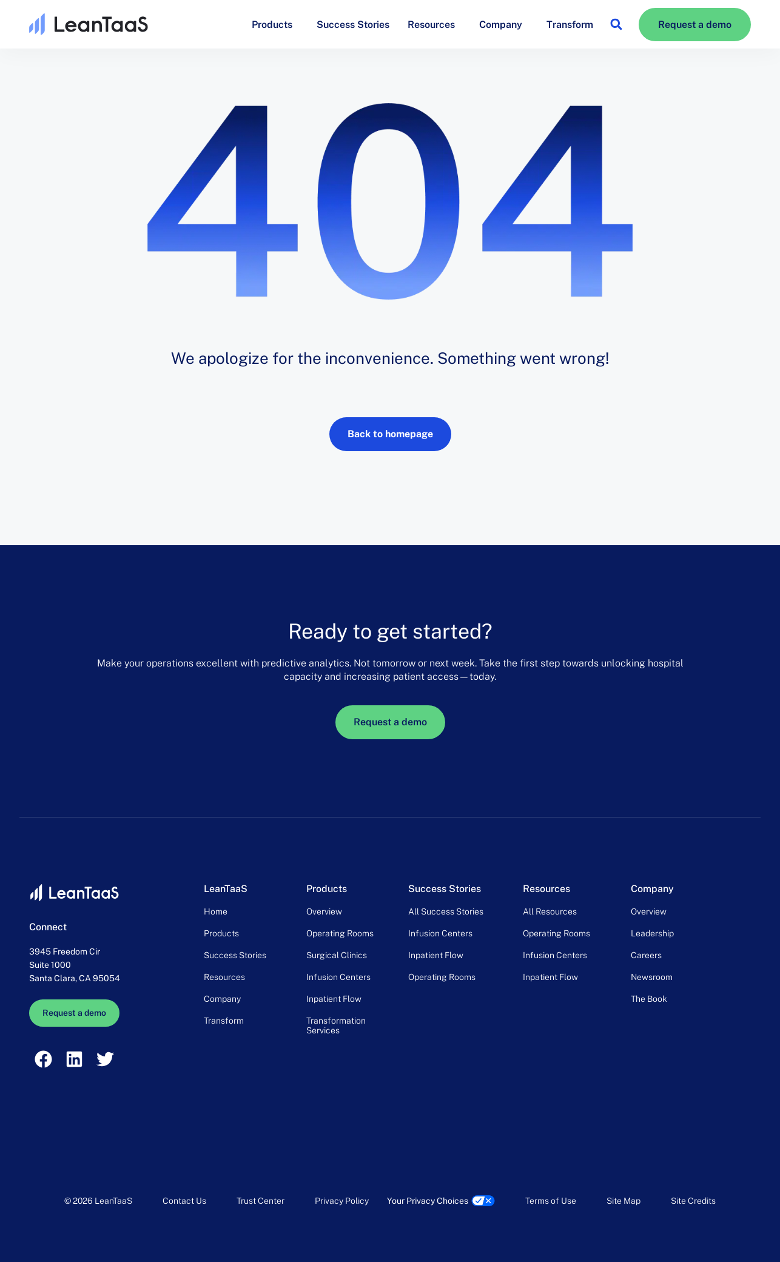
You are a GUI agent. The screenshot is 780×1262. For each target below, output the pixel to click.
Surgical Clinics (336, 955)
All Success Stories (445, 911)
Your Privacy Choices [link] (427, 1201)
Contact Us (184, 1201)
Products (275, 24)
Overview (324, 911)
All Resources (550, 911)
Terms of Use (550, 1201)
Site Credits (693, 1201)
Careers (646, 955)
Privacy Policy (342, 1201)
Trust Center (260, 1201)
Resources (434, 24)
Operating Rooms (340, 933)
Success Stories (353, 24)
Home (215, 911)
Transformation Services (336, 1025)
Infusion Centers (338, 977)
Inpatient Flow (333, 999)
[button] (616, 24)
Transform (569, 24)
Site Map (623, 1201)
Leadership (652, 933)
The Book (649, 999)
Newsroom (652, 977)
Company (503, 24)
